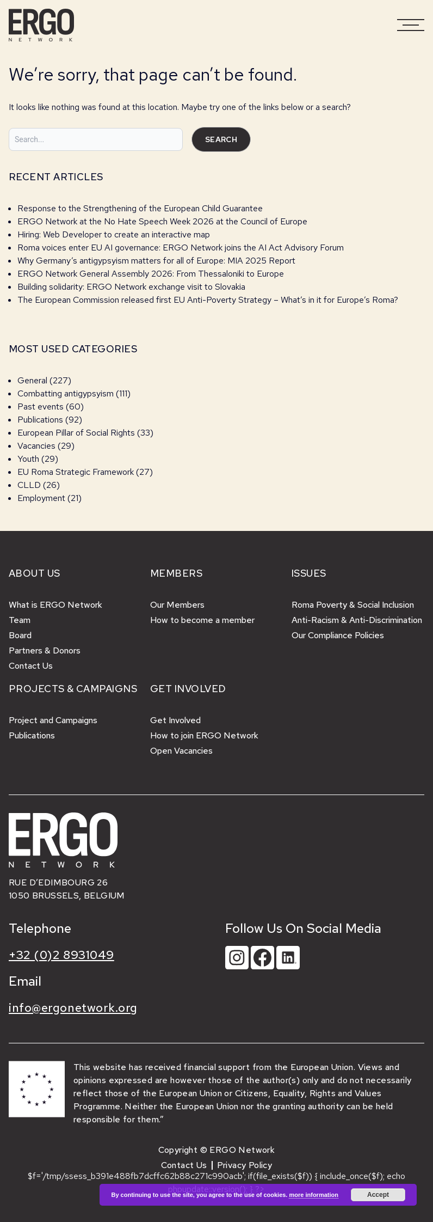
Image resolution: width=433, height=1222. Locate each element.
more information (313, 1195)
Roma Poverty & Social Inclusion (353, 604)
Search (221, 139)
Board (20, 635)
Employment (41, 498)
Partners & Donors (45, 650)
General (32, 380)
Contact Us (31, 665)
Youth (28, 459)
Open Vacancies (181, 750)
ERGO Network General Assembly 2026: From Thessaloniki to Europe (150, 273)
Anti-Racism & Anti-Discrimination (357, 620)
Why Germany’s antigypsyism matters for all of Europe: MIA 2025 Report (156, 260)
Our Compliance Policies (338, 635)
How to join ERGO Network (204, 735)
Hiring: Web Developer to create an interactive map (113, 234)
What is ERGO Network (55, 604)
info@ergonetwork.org (73, 1008)
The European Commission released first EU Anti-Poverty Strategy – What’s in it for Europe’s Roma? (207, 300)
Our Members (177, 604)
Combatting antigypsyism (65, 393)
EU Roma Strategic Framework (75, 472)
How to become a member (202, 620)
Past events (40, 406)
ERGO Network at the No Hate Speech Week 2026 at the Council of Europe (162, 221)
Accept (378, 1195)
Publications (40, 419)
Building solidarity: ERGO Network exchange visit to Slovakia (132, 286)
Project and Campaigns (53, 720)
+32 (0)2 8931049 (61, 955)
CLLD (29, 485)
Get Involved (175, 720)
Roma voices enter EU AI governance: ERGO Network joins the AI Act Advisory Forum (180, 247)
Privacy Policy (245, 1165)
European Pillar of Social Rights (76, 432)
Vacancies (36, 445)
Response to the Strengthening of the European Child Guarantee (140, 208)
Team (19, 620)
